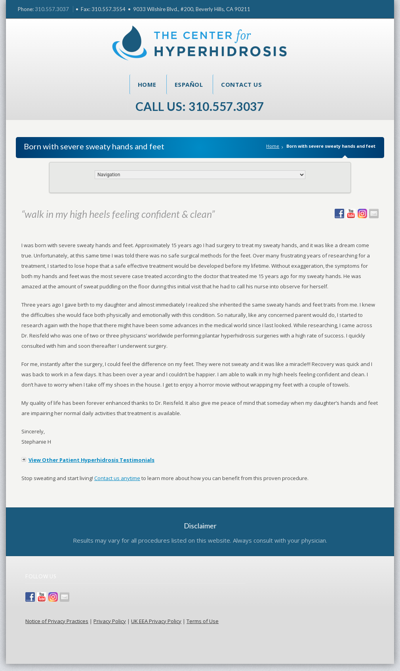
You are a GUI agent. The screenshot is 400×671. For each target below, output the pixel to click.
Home (147, 84)
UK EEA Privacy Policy (156, 621)
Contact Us (241, 84)
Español (189, 84)
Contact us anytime (117, 478)
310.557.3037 (52, 9)
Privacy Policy (109, 621)
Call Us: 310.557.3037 (199, 106)
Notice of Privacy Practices (56, 621)
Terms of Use (203, 621)
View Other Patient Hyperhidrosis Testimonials (91, 459)
